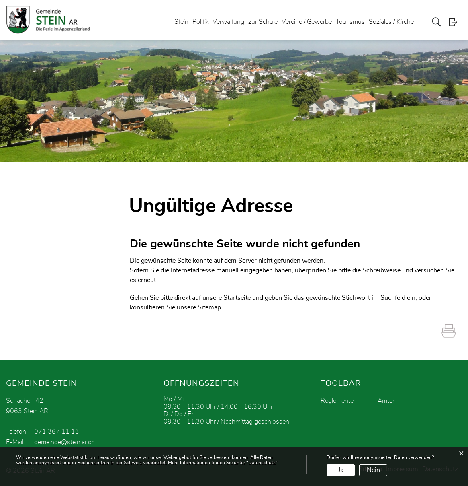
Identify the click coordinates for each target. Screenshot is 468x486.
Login (455, 21)
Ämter (386, 400)
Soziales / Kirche (391, 22)
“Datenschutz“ (261, 462)
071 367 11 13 (56, 431)
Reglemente (337, 400)
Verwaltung (228, 22)
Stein (181, 22)
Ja (340, 470)
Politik (200, 22)
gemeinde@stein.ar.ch (64, 442)
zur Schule (263, 22)
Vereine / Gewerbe (307, 22)
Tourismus (350, 22)
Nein (373, 470)
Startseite (237, 297)
